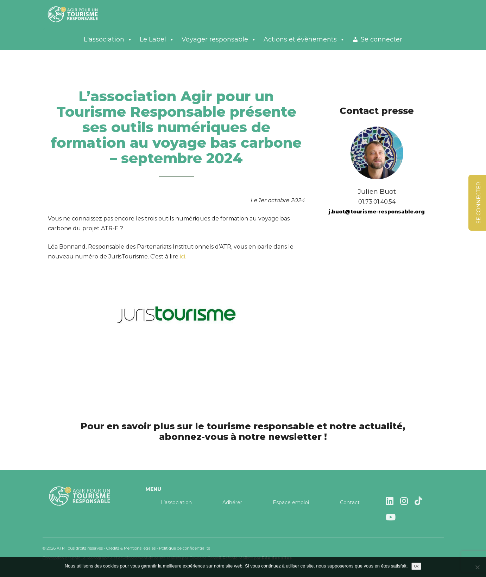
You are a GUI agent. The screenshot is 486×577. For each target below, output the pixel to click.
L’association (176, 502)
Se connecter (381, 39)
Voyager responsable (219, 39)
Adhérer (232, 502)
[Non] (477, 567)
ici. (183, 256)
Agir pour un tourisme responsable (81, 14)
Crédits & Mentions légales (131, 548)
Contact (350, 502)
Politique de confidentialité (184, 548)
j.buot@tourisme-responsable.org (377, 212)
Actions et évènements (304, 39)
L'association (108, 39)
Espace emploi (291, 502)
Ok (416, 566)
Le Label (157, 39)
